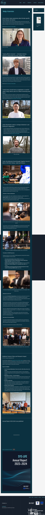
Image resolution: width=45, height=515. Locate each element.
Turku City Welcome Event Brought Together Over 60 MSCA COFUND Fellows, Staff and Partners (14, 163)
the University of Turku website (11, 26)
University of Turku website (16, 133)
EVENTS (36, 10)
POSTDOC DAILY (38, 26)
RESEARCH (30, 2)
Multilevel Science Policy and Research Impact (15, 358)
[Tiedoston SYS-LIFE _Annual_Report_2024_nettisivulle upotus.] (16, 436)
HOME (22, 2)
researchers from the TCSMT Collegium (18, 362)
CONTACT (35, 2)
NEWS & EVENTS (40, 2)
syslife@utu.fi (4, 508)
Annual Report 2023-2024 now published (13, 423)
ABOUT (25, 2)
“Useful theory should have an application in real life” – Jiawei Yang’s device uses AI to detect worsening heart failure (15, 91)
